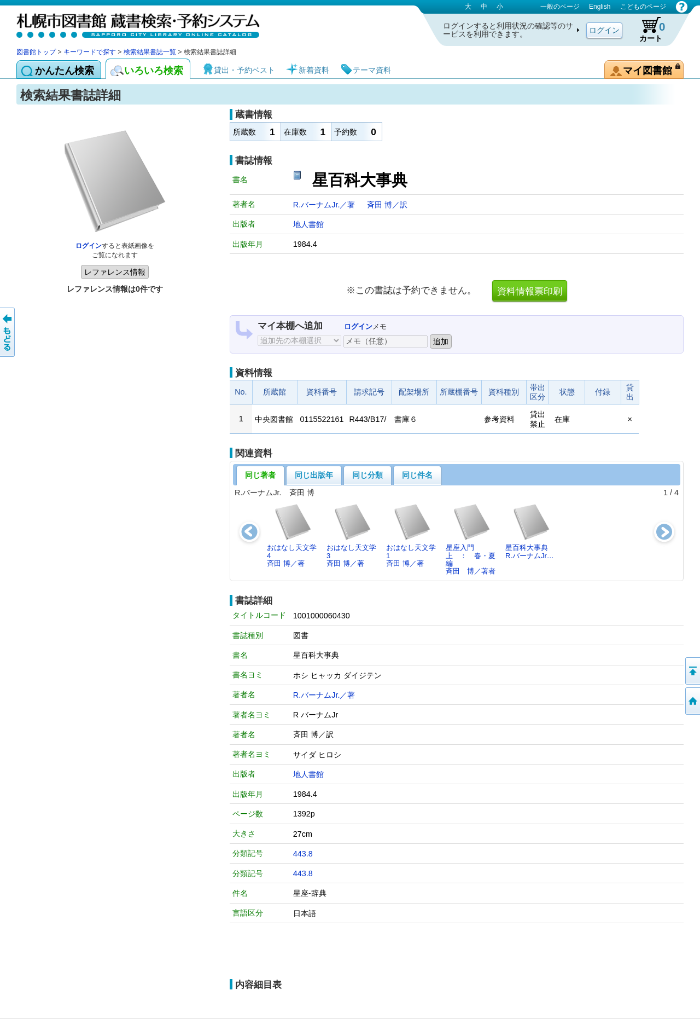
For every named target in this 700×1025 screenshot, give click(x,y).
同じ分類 (367, 475)
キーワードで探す (89, 52)
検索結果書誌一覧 (150, 52)
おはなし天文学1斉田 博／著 (411, 535)
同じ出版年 (314, 475)
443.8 (303, 853)
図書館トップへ (692, 701)
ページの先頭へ (692, 671)
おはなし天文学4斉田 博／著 (292, 535)
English (599, 6)
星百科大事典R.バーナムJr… (529, 531)
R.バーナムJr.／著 (325, 204)
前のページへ (8, 332)
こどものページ (643, 6)
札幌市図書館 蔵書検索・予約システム (131, 23)
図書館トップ (36, 52)
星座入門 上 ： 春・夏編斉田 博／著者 (470, 539)
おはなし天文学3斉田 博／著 (351, 535)
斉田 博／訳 (387, 204)
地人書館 (308, 224)
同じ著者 (260, 475)
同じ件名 (417, 475)
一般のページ (560, 6)
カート (647, 29)
